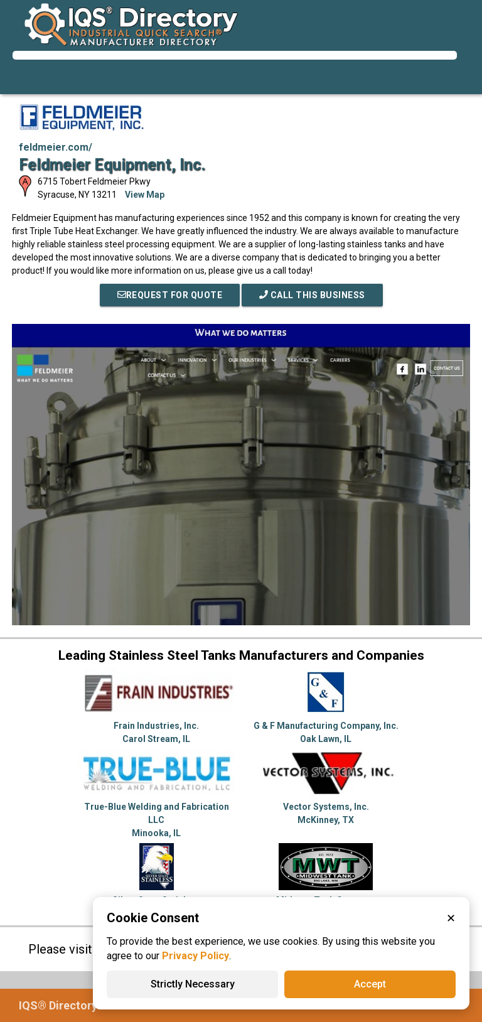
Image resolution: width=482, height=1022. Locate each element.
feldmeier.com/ (55, 147)
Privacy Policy (195, 956)
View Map (144, 195)
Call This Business (312, 295)
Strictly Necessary (193, 984)
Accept (370, 984)
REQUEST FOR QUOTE (170, 295)
